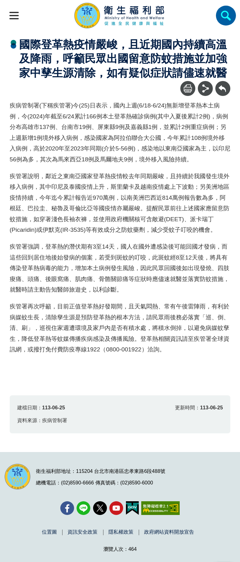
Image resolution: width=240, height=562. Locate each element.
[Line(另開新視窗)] (83, 508)
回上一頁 (222, 84)
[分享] (205, 88)
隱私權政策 (120, 532)
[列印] (187, 88)
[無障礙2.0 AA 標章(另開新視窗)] (160, 508)
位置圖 (49, 532)
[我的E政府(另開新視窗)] (132, 508)
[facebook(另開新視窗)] (67, 508)
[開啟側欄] (14, 16)
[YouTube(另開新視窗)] (116, 508)
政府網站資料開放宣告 (169, 532)
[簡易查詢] (226, 16)
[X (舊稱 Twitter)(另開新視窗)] (100, 508)
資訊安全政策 (83, 532)
